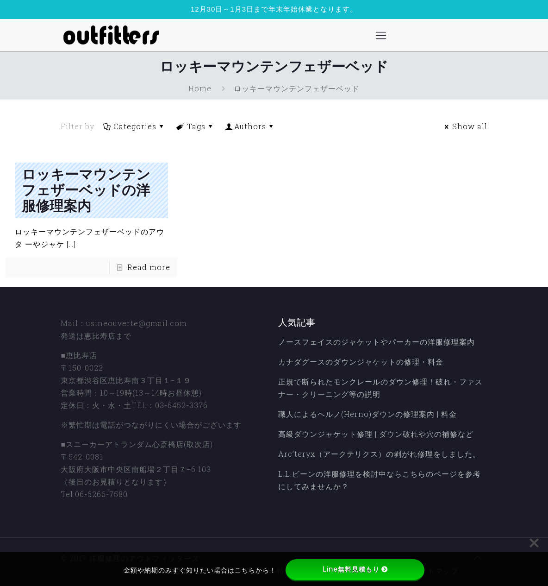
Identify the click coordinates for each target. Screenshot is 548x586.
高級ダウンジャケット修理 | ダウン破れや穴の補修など (375, 434)
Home (200, 88)
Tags (195, 126)
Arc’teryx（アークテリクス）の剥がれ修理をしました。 (379, 454)
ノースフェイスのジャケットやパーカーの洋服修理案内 (376, 342)
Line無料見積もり (355, 569)
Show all (464, 126)
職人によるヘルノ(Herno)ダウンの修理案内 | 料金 (367, 414)
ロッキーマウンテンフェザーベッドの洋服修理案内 (86, 190)
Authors (250, 126)
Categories (134, 126)
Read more (148, 267)
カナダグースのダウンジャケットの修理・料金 (360, 361)
